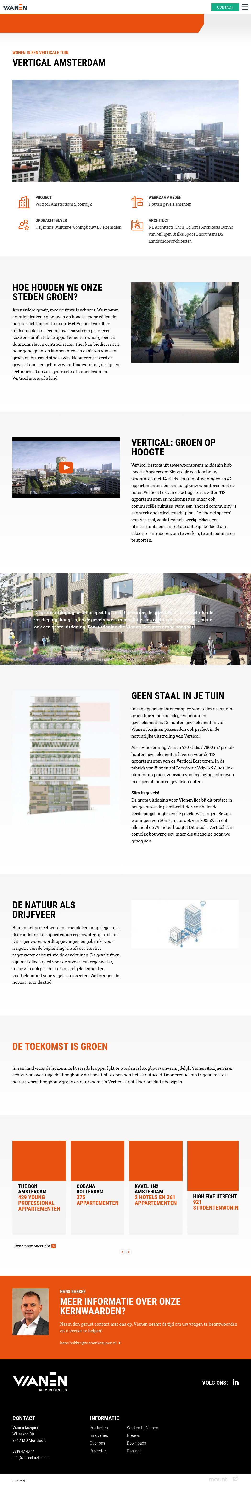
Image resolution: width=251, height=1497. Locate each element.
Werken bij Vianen (144, 1429)
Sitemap (19, 1481)
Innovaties (99, 1438)
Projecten (99, 1454)
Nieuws (134, 1438)
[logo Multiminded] (235, 1481)
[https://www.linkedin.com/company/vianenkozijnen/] (236, 1384)
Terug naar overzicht (33, 1246)
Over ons (98, 1446)
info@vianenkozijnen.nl (32, 1459)
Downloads (137, 1446)
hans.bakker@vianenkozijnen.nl (89, 1343)
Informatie (105, 1420)
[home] (15, 7)
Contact (134, 1454)
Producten (100, 1429)
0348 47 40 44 (24, 1453)
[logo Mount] (219, 1481)
